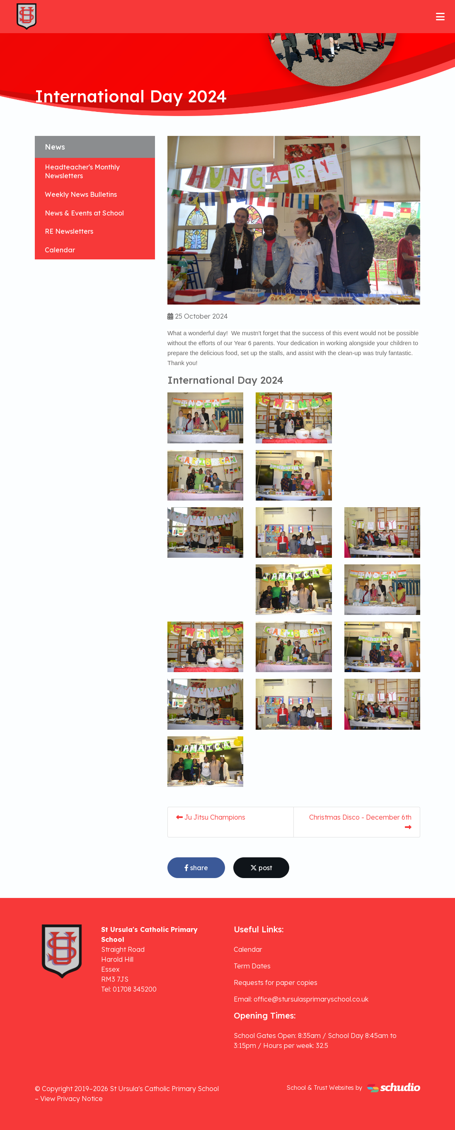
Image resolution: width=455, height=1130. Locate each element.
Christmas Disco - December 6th (360, 821)
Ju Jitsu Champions (210, 817)
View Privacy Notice (71, 1098)
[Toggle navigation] (440, 17)
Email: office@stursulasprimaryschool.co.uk (301, 999)
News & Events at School (84, 213)
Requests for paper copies (275, 982)
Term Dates (252, 966)
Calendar (60, 250)
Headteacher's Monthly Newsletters (82, 171)
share (196, 868)
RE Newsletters (69, 231)
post (261, 868)
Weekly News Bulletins (81, 194)
